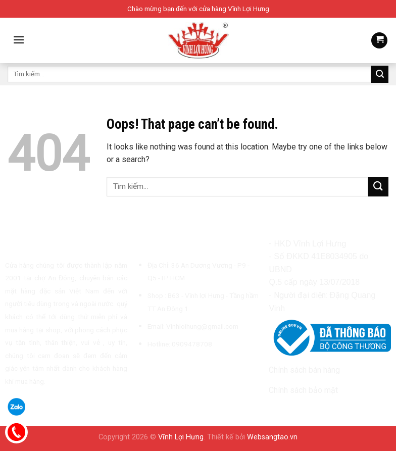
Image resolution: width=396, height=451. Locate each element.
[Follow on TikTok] (168, 367)
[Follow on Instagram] (156, 367)
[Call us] (192, 367)
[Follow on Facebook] (143, 367)
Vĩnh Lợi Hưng (181, 437)
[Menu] (19, 39)
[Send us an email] (180, 367)
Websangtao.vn (272, 437)
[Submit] (379, 74)
